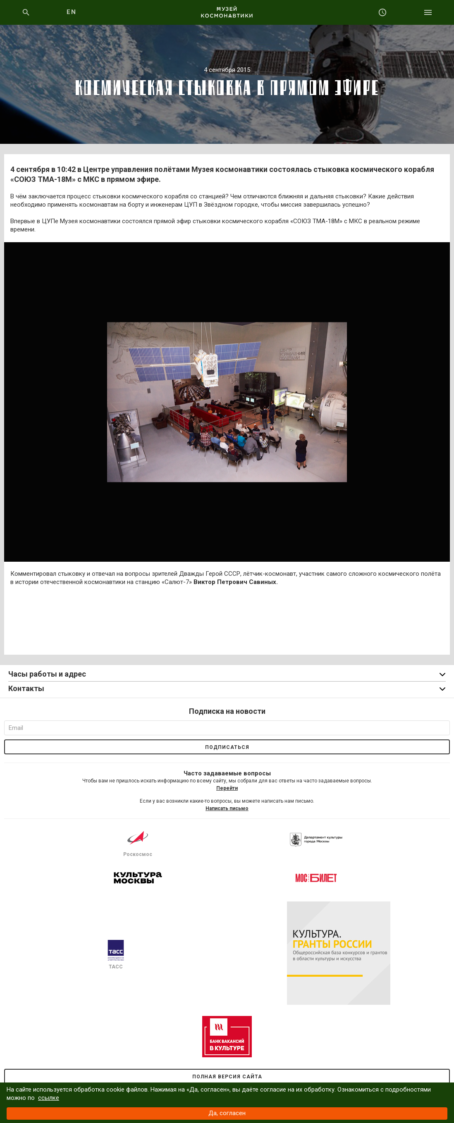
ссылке (48, 1098)
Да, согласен (227, 1113)
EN (71, 12)
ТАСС (115, 955)
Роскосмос (137, 842)
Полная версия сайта (227, 1077)
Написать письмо (227, 808)
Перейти (227, 788)
